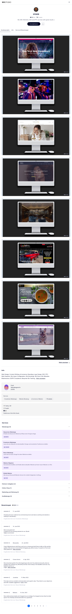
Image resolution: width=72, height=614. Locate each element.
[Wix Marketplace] (6, 2)
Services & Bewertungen (21, 30)
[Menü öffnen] (69, 2)
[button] (36, 53)
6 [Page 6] (43, 606)
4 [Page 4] (37, 606)
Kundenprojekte (5, 30)
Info (12, 30)
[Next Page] (46, 606)
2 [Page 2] (31, 606)
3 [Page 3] (34, 606)
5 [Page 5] (40, 606)
